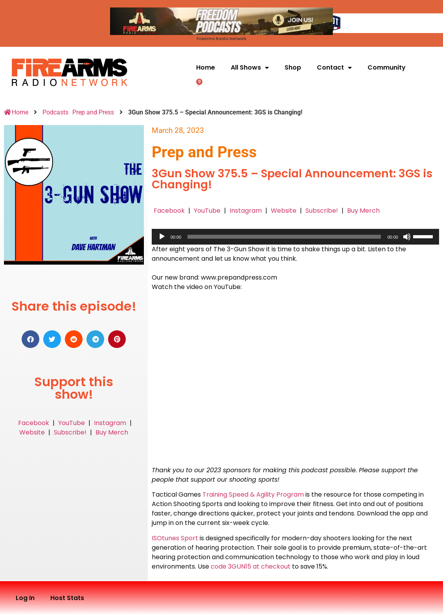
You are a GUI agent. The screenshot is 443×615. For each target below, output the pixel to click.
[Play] (162, 237)
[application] (295, 237)
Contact (334, 68)
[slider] (284, 237)
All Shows (250, 68)
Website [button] (32, 432)
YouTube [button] (71, 422)
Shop (293, 67)
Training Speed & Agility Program (253, 494)
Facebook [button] (33, 422)
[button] (30, 339)
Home (205, 67)
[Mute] (407, 237)
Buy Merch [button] (112, 432)
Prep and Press (93, 112)
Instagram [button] (110, 422)
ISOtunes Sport (175, 538)
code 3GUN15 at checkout (250, 566)
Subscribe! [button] (70, 432)
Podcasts (55, 112)
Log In (25, 597)
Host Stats (67, 597)
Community (387, 67)
